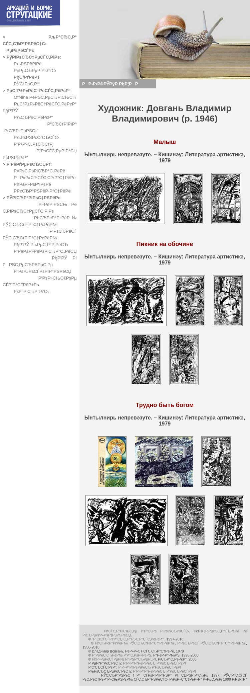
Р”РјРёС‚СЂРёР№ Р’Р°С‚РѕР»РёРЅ (121, 655)
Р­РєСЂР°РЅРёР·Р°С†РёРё (42, 191)
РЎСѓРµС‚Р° (26, 83)
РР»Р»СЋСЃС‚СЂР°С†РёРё (44, 177)
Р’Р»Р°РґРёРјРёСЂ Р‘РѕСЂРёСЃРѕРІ (154, 663)
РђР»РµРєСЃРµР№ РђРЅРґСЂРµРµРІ (124, 659)
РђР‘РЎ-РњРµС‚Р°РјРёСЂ (41, 244)
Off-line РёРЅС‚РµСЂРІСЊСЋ (45, 97)
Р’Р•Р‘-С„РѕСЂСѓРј (33, 144)
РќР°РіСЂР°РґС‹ (31, 291)
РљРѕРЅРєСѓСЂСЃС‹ (36, 137)
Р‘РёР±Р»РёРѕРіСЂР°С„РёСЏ (45, 251)
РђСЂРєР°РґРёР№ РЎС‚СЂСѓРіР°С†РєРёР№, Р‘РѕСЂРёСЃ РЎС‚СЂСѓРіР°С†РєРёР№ (170, 643)
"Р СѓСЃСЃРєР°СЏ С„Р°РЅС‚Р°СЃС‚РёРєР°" (128, 639)
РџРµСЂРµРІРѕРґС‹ (35, 70)
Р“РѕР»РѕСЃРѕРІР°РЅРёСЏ (42, 271)
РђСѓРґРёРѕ (26, 77)
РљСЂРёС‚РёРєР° (33, 117)
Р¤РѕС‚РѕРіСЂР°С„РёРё (39, 170)
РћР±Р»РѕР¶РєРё (32, 184)
